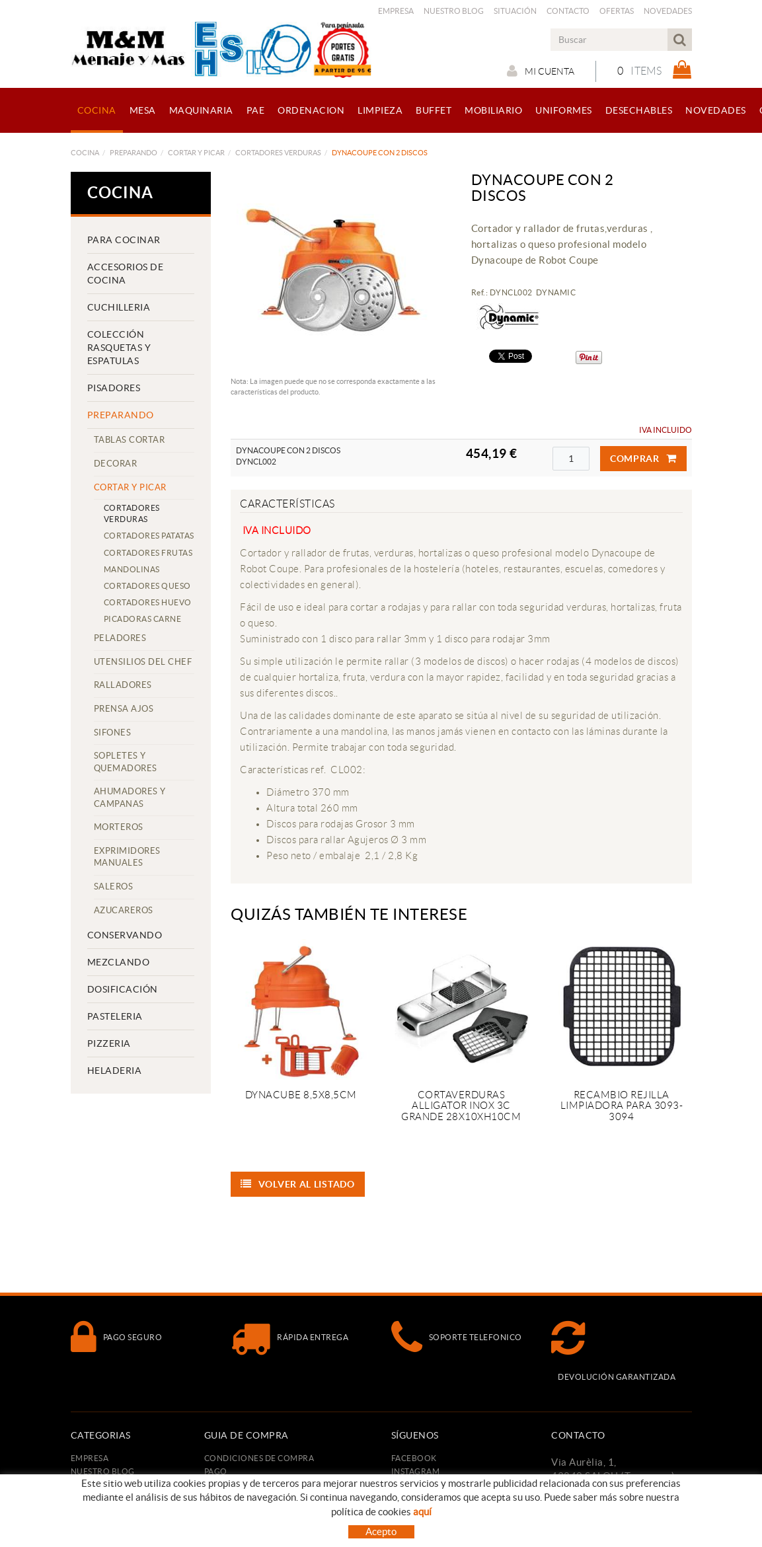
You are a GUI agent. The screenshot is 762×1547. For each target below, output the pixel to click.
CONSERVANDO (125, 935)
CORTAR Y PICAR (196, 153)
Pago (215, 1471)
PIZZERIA (109, 1043)
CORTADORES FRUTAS (148, 552)
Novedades (668, 11)
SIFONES (113, 732)
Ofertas (616, 11)
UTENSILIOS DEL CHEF (143, 662)
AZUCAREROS (123, 910)
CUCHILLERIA (119, 307)
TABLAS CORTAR (129, 440)
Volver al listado (298, 1184)
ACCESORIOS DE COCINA (125, 273)
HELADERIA (114, 1070)
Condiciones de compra (259, 1458)
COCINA (85, 153)
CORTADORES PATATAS (149, 535)
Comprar (643, 458)
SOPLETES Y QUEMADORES (125, 762)
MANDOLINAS (132, 569)
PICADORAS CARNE (143, 619)
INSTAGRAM (415, 1471)
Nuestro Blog (454, 11)
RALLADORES (123, 685)
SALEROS (113, 886)
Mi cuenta (540, 70)
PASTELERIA (115, 1016)
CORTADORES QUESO (147, 586)
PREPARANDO (133, 153)
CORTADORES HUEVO (148, 602)
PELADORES (120, 638)
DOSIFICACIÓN (122, 989)
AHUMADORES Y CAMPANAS (130, 797)
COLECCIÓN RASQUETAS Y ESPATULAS (119, 347)
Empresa (396, 11)
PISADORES (114, 388)
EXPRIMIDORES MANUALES (127, 857)
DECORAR (115, 464)
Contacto (568, 11)
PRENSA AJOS (124, 709)
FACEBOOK (414, 1458)
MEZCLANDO (118, 962)
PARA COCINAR (124, 240)
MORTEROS (118, 827)
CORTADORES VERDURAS (278, 153)
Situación (515, 11)
